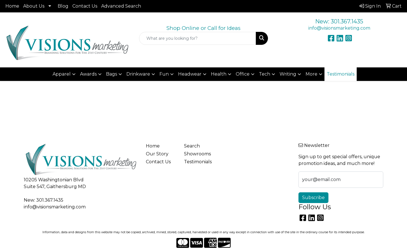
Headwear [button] (190, 74)
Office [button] (243, 74)
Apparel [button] (62, 74)
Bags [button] (111, 74)
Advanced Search (121, 6)
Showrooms (197, 154)
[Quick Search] (197, 38)
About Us (33, 6)
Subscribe (313, 197)
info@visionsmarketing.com (339, 28)
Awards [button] (88, 74)
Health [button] (218, 74)
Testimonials (198, 161)
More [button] (311, 74)
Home (12, 6)
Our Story (157, 154)
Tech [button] (264, 74)
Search (192, 146)
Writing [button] (288, 74)
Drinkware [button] (138, 74)
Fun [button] (164, 74)
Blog (63, 6)
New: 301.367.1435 (339, 21)
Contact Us (84, 6)
